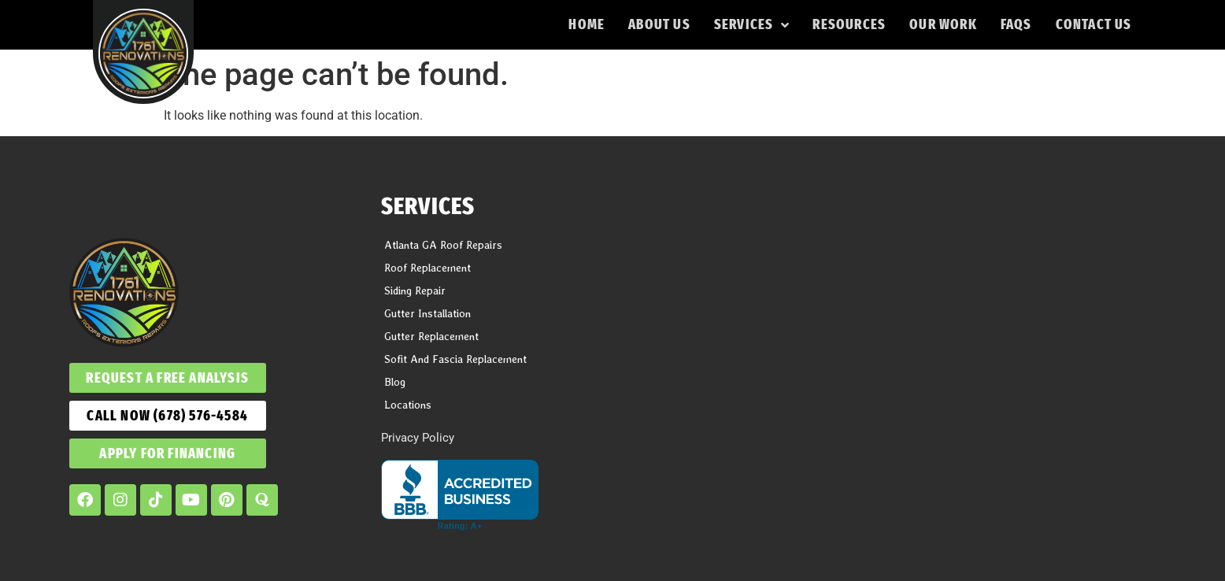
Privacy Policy (417, 438)
